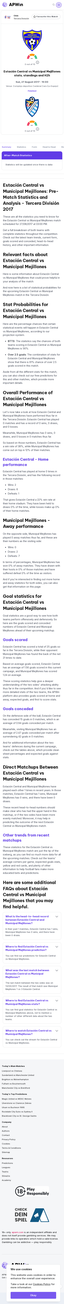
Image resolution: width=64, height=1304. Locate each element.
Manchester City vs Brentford (16, 1088)
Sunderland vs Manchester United (18, 1075)
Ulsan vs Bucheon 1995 (13, 1107)
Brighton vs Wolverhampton (15, 1079)
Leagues (6, 1167)
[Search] (53, 4)
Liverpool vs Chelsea (12, 1071)
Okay (33, 1295)
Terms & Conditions (11, 1148)
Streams (6, 1176)
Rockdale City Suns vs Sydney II (17, 1111)
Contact (6, 1135)
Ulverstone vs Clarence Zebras (16, 1103)
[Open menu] (58, 5)
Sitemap (6, 1152)
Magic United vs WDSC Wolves (16, 1099)
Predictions (7, 1163)
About (5, 1126)
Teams (5, 1171)
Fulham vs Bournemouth (14, 1084)
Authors (6, 1131)
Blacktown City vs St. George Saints (19, 1116)
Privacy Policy (8, 1139)
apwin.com (17, 1232)
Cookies (6, 1144)
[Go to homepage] (12, 5)
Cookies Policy (42, 1284)
